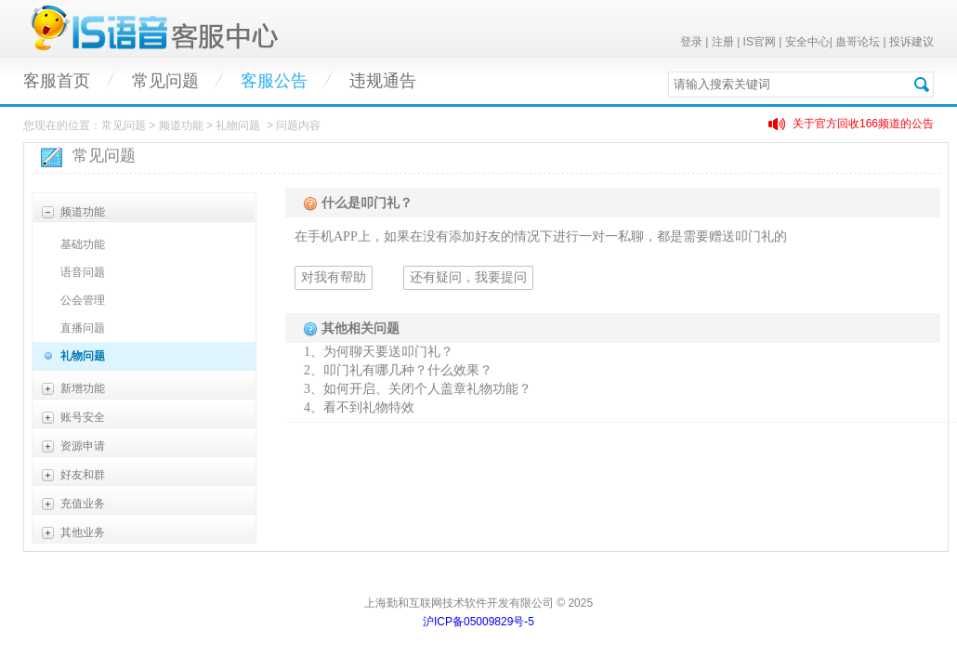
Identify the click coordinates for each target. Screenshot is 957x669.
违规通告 (382, 81)
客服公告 (274, 81)
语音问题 (82, 272)
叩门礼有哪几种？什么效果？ (407, 370)
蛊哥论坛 (857, 41)
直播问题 (82, 327)
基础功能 (82, 244)
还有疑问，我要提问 (468, 277)
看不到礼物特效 (368, 407)
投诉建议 (911, 41)
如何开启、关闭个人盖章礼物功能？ (427, 389)
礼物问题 (82, 355)
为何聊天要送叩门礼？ (388, 352)
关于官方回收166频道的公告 (863, 123)
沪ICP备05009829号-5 (478, 621)
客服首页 (56, 81)
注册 (723, 41)
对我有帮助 (333, 277)
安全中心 (807, 41)
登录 (691, 41)
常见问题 (165, 81)
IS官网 (759, 41)
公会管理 (82, 300)
